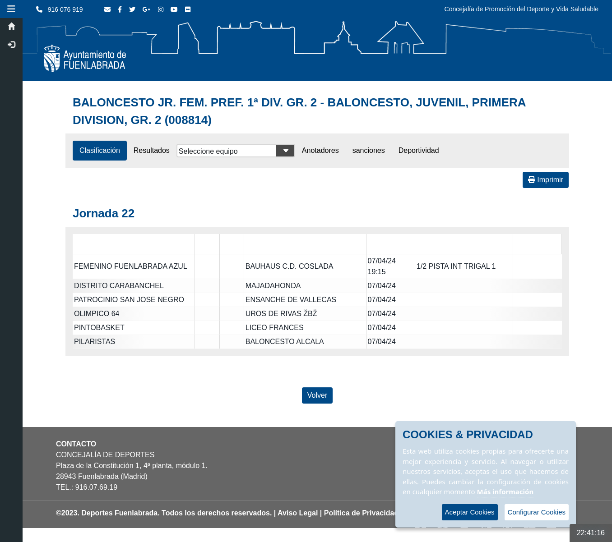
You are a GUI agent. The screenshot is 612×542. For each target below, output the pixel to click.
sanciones (368, 150)
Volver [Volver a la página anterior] (317, 395)
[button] (11, 9)
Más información (505, 491)
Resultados (152, 150)
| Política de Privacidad (359, 513)
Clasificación (99, 150)
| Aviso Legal (296, 513)
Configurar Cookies (537, 512)
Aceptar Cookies (470, 512)
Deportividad (419, 150)
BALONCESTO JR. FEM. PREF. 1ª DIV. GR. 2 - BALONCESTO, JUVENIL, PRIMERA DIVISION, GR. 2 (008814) (299, 111)
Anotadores (320, 150)
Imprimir (545, 180)
